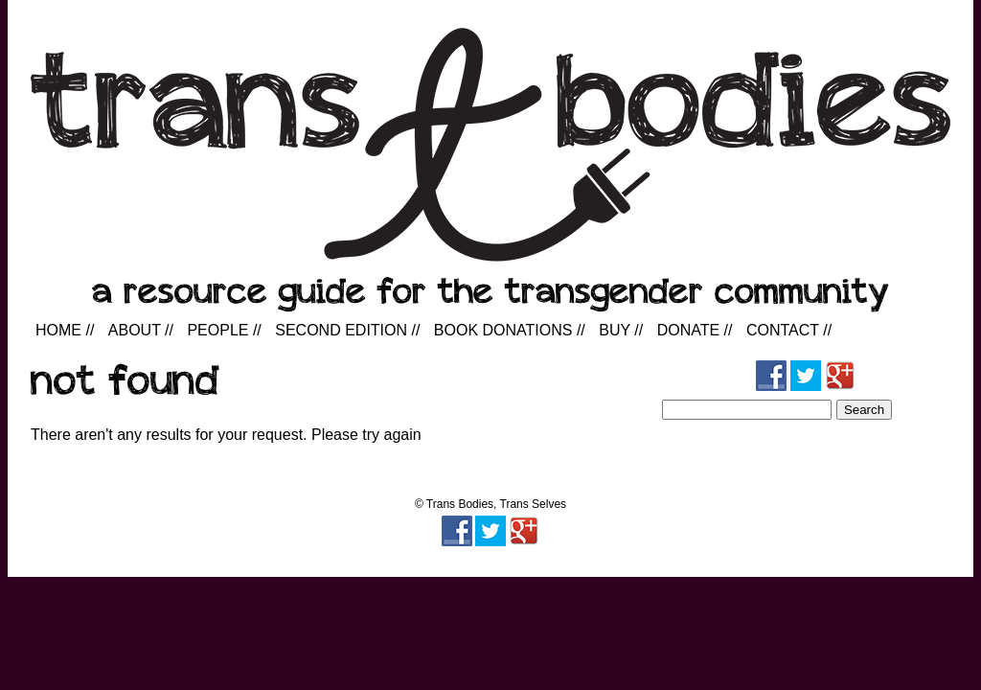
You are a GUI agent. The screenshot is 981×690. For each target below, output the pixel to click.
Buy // (621, 330)
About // (140, 330)
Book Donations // (509, 330)
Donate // (695, 330)
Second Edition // (347, 330)
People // (224, 330)
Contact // (789, 330)
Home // (64, 330)
